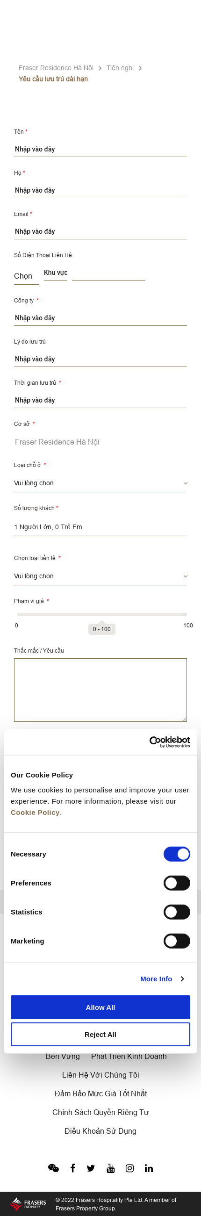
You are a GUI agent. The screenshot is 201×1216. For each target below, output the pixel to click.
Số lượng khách (36, 507)
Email (23, 213)
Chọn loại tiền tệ (37, 557)
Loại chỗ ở (30, 464)
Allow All (100, 1007)
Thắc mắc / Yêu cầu (39, 650)
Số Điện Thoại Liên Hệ (43, 255)
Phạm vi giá (31, 600)
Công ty (26, 300)
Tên (21, 131)
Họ (19, 172)
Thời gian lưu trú (37, 382)
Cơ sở (24, 423)
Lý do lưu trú (30, 341)
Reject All (100, 1034)
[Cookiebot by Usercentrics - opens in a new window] (149, 742)
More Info (156, 979)
